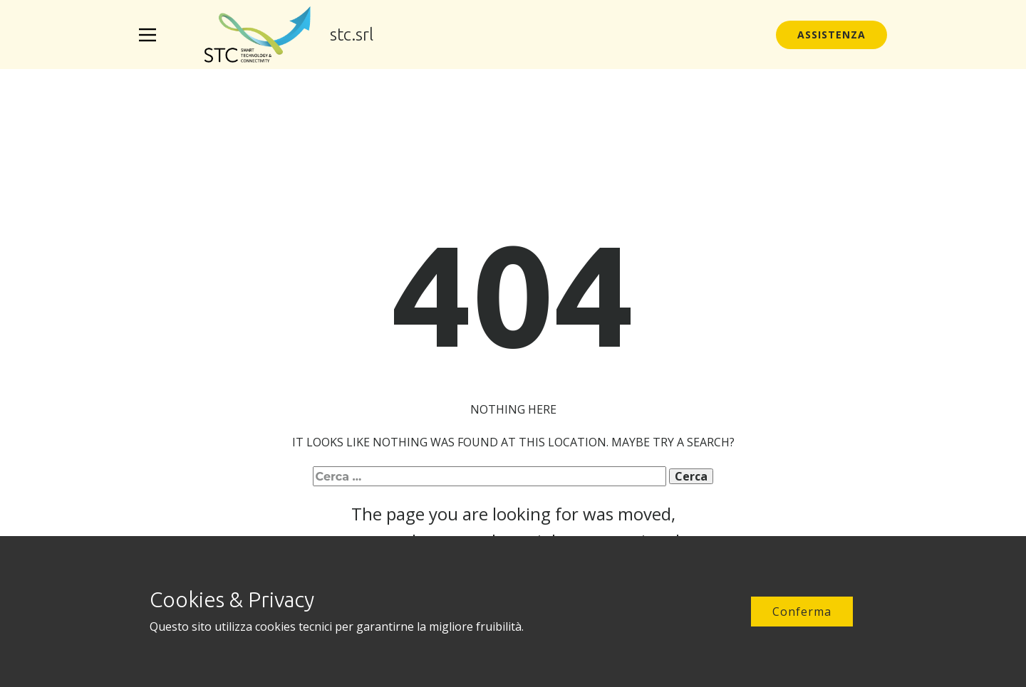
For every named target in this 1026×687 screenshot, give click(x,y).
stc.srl (351, 34)
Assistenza (831, 34)
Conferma (801, 611)
